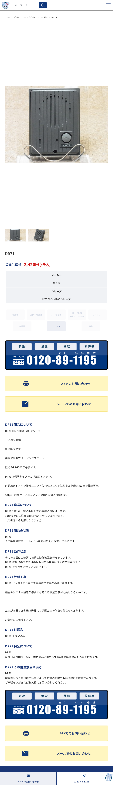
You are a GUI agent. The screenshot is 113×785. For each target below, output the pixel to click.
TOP (8, 17)
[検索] (43, 5)
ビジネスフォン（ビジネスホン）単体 (31, 17)
